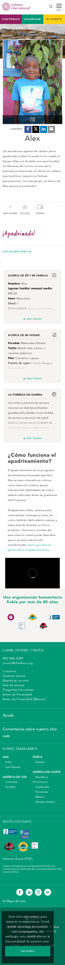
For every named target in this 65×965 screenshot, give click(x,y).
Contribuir (11, 19)
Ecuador (9, 787)
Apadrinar (32, 19)
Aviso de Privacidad (17, 694)
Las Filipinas (11, 767)
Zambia (39, 762)
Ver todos (34, 319)
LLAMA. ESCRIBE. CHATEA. (24, 650)
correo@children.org (18, 663)
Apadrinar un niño (16, 680)
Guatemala (41, 787)
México (39, 797)
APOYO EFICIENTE (17, 821)
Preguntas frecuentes (18, 690)
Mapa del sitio (16, 901)
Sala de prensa (13, 685)
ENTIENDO (28, 951)
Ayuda (8, 715)
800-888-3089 (13, 658)
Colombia (10, 782)
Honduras (40, 792)
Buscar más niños (16, 251)
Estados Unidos (44, 802)
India (7, 762)
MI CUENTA (54, 19)
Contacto (9, 671)
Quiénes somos (14, 676)
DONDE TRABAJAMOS (20, 748)
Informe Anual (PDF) (18, 858)
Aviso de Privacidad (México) (24, 699)
